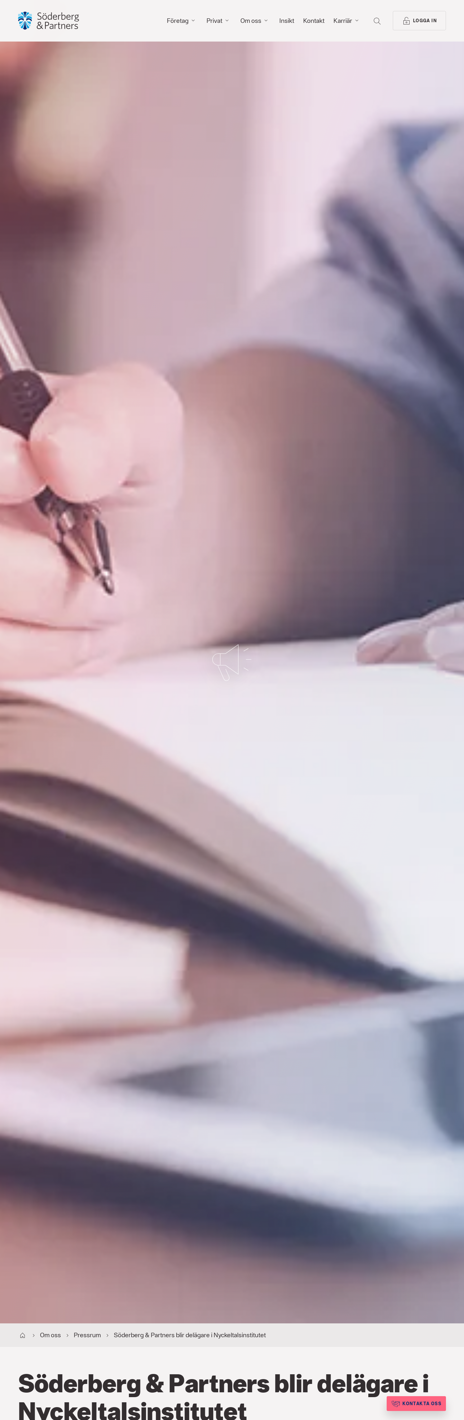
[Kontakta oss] (416, 1403)
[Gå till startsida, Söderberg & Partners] (48, 21)
